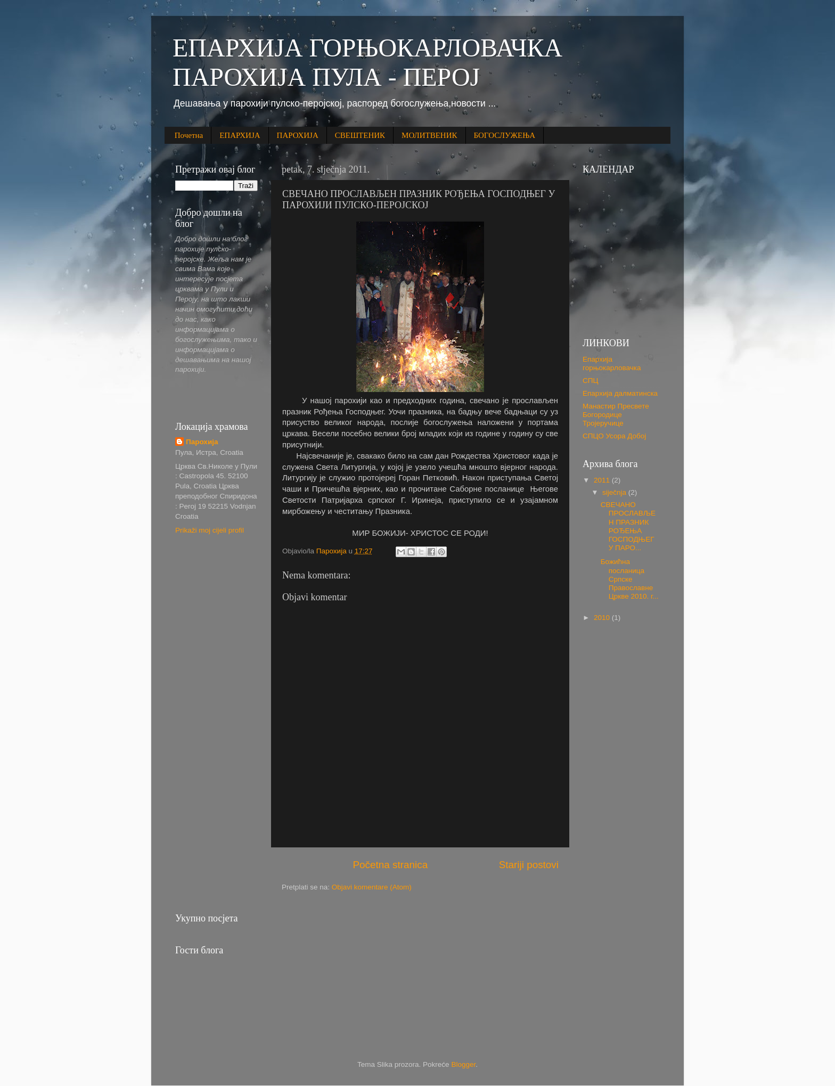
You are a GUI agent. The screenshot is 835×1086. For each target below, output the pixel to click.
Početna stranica (390, 864)
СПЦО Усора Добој (614, 436)
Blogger (463, 1064)
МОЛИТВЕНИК (429, 135)
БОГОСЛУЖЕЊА (505, 135)
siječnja (615, 492)
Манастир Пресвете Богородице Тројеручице (616, 414)
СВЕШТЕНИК (360, 135)
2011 (603, 480)
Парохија (202, 442)
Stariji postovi (529, 864)
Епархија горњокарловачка (612, 363)
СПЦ (590, 381)
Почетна (189, 135)
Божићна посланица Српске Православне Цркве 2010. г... (630, 579)
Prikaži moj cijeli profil (209, 530)
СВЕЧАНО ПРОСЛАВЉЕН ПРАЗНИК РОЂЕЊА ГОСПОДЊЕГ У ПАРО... (628, 526)
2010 (603, 618)
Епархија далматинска (620, 393)
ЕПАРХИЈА (239, 135)
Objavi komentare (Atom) (372, 887)
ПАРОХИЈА (297, 135)
